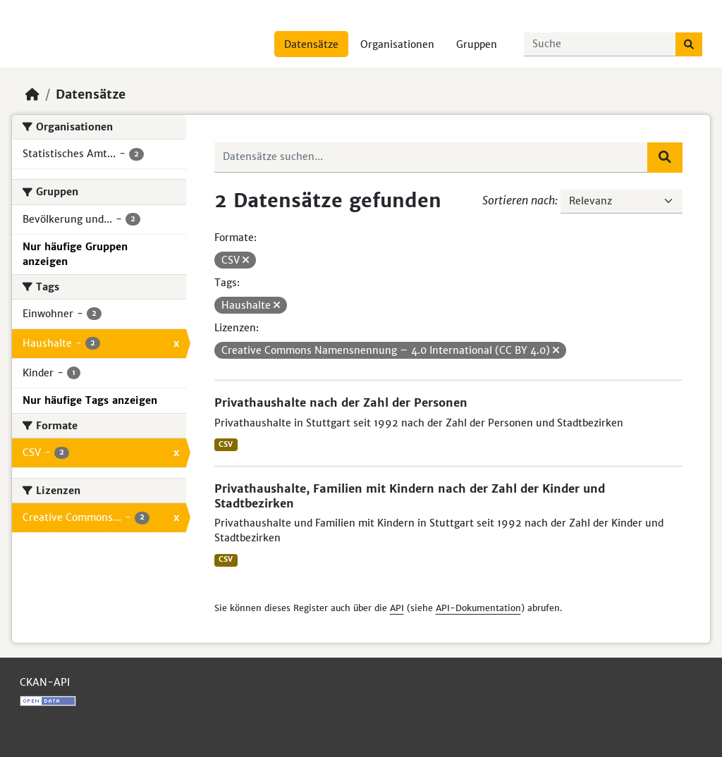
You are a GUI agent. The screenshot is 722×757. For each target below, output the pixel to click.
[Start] (32, 94)
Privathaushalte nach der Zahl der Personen (340, 402)
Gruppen (476, 44)
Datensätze (311, 44)
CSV (226, 444)
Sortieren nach (518, 200)
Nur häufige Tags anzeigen (90, 400)
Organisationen (397, 44)
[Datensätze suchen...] (600, 44)
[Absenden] (688, 44)
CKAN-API (45, 682)
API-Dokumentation (478, 608)
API (397, 608)
